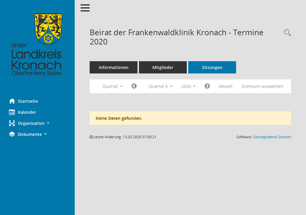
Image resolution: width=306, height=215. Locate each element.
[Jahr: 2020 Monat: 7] (134, 86)
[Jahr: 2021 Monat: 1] (207, 86)
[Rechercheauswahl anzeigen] (286, 33)
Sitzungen (212, 67)
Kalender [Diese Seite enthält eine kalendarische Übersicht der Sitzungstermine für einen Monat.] (22, 112)
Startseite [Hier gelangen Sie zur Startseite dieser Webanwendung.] (23, 101)
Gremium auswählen (262, 86)
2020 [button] (188, 86)
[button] (37, 123)
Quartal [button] (112, 86)
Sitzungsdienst (272, 136)
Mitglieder (162, 67)
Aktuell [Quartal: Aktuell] (225, 86)
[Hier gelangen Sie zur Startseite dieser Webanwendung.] (37, 45)
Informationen (113, 67)
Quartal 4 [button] (160, 86)
